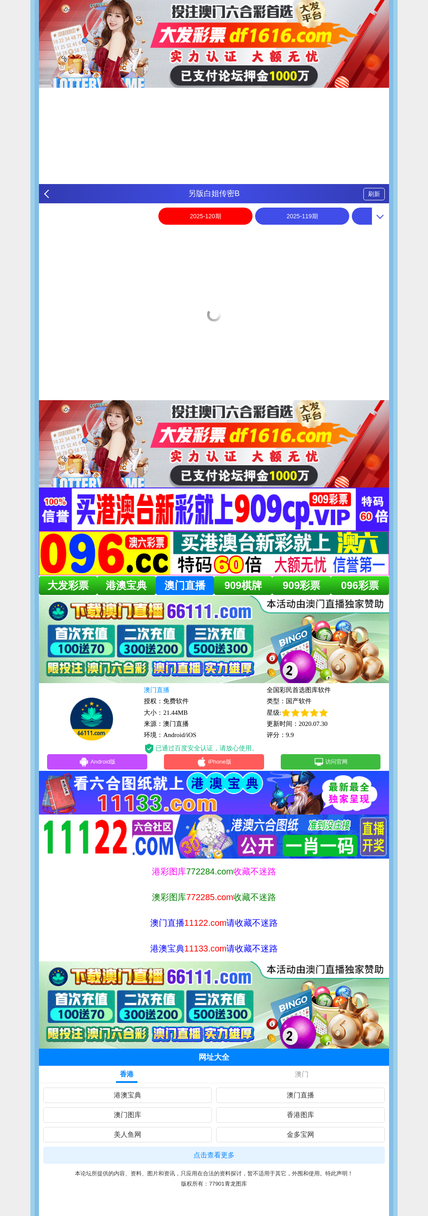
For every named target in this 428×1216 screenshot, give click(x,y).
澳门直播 (184, 585)
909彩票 (301, 585)
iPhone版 (214, 763)
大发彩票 (68, 585)
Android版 (97, 763)
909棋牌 (243, 585)
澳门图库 (127, 1116)
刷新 (374, 193)
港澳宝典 (126, 585)
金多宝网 (300, 1136)
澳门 (302, 1075)
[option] (214, 234)
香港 (127, 1075)
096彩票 (360, 585)
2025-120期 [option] (205, 216)
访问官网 (330, 763)
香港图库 (300, 1116)
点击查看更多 (214, 1156)
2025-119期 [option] (302, 216)
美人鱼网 (127, 1136)
